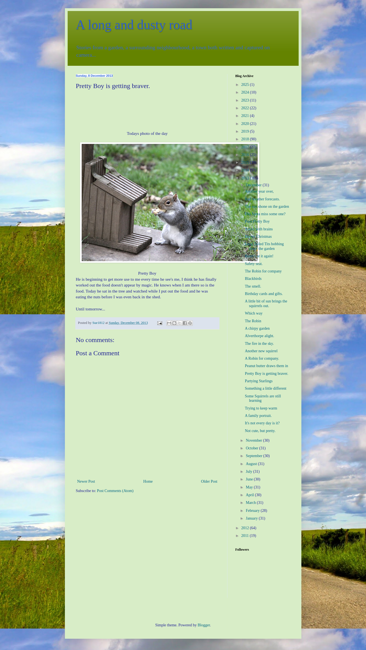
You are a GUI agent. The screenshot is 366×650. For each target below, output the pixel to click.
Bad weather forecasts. (262, 199)
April (250, 495)
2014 (245, 170)
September (254, 456)
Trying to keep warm (261, 408)
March (251, 503)
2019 (245, 131)
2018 (245, 139)
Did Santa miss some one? (265, 214)
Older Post (209, 481)
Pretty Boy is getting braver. (266, 374)
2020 (245, 124)
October (252, 448)
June (250, 479)
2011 (245, 536)
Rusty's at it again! (259, 256)
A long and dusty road (134, 24)
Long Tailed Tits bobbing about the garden (264, 246)
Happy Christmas (258, 236)
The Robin (253, 321)
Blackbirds (253, 279)
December (254, 185)
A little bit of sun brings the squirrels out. (266, 303)
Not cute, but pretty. (260, 431)
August (252, 464)
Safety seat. (254, 264)
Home (148, 481)
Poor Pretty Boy (257, 221)
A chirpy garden (257, 328)
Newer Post (86, 481)
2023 (245, 100)
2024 (245, 92)
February (253, 511)
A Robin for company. (262, 358)
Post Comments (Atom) (115, 491)
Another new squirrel (261, 351)
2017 (245, 147)
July (249, 471)
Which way (253, 313)
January (252, 518)
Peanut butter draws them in (266, 366)
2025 (245, 85)
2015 (245, 162)
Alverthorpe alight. (259, 336)
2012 (245, 528)
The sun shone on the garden (267, 206)
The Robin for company (263, 271)
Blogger (204, 625)
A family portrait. (258, 416)
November (254, 440)
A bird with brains (259, 229)
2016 (245, 155)
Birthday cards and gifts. (264, 294)
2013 (245, 178)
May (250, 487)
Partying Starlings (259, 381)
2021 (245, 116)
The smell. (253, 286)
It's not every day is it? (262, 423)
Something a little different (265, 388)
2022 (245, 108)
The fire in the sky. (259, 344)
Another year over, (259, 191)
